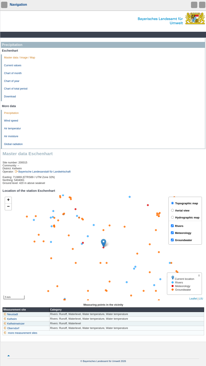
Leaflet (193, 298)
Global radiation (13, 144)
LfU (201, 298)
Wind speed (11, 120)
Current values (12, 65)
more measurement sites (22, 332)
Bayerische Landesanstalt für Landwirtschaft (44, 171)
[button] (103, 243)
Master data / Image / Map (19, 57)
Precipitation (11, 113)
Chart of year (11, 81)
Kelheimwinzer (14, 323)
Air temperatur (12, 128)
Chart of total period (15, 88)
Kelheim (10, 319)
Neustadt (10, 314)
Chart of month (13, 73)
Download (10, 96)
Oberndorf (11, 328)
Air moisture (11, 136)
